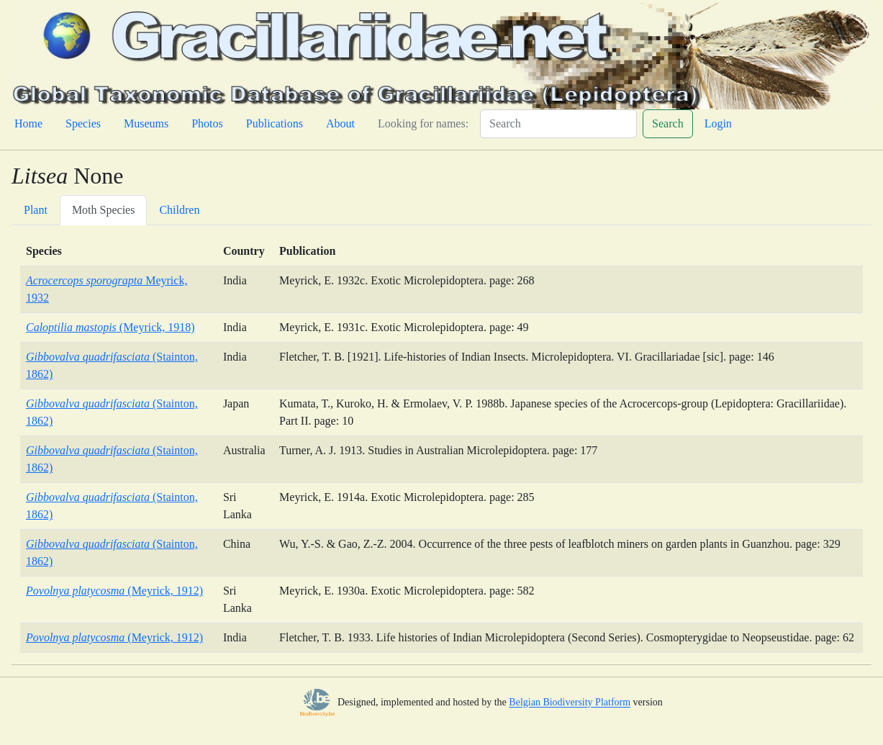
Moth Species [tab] (103, 210)
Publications (274, 123)
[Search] (558, 123)
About (340, 123)
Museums (146, 123)
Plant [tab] (35, 210)
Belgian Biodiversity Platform (569, 702)
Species (83, 123)
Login (718, 123)
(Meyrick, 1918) (110, 327)
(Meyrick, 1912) (114, 590)
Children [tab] (179, 210)
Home (28, 123)
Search (668, 123)
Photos (207, 123)
